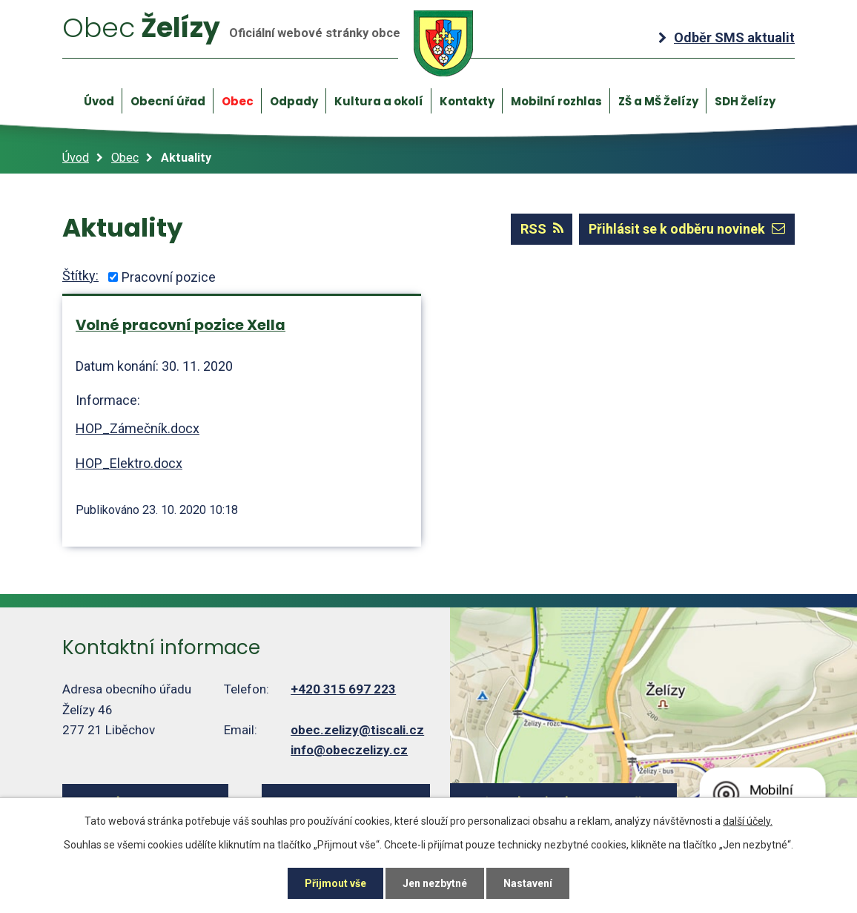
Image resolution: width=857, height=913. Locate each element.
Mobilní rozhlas (556, 101)
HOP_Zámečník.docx (137, 428)
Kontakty (467, 101)
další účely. (747, 821)
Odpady (294, 101)
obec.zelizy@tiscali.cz (357, 729)
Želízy (267, 43)
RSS (541, 229)
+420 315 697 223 (343, 689)
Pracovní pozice (169, 277)
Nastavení (527, 883)
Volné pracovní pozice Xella (180, 324)
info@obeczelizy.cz (349, 749)
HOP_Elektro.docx (129, 463)
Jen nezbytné (435, 883)
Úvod (99, 101)
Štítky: (80, 275)
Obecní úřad (167, 101)
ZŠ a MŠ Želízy (658, 101)
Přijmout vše (335, 883)
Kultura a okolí (378, 101)
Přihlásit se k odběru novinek (687, 229)
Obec (238, 101)
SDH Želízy (745, 101)
